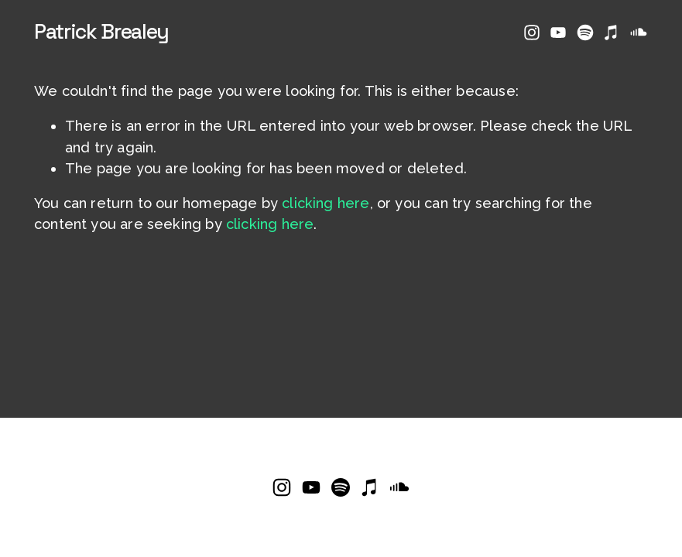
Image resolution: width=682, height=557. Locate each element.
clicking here (325, 203)
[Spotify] (585, 32)
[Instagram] (532, 32)
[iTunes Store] (611, 32)
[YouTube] (558, 32)
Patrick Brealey (101, 32)
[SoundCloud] (638, 32)
